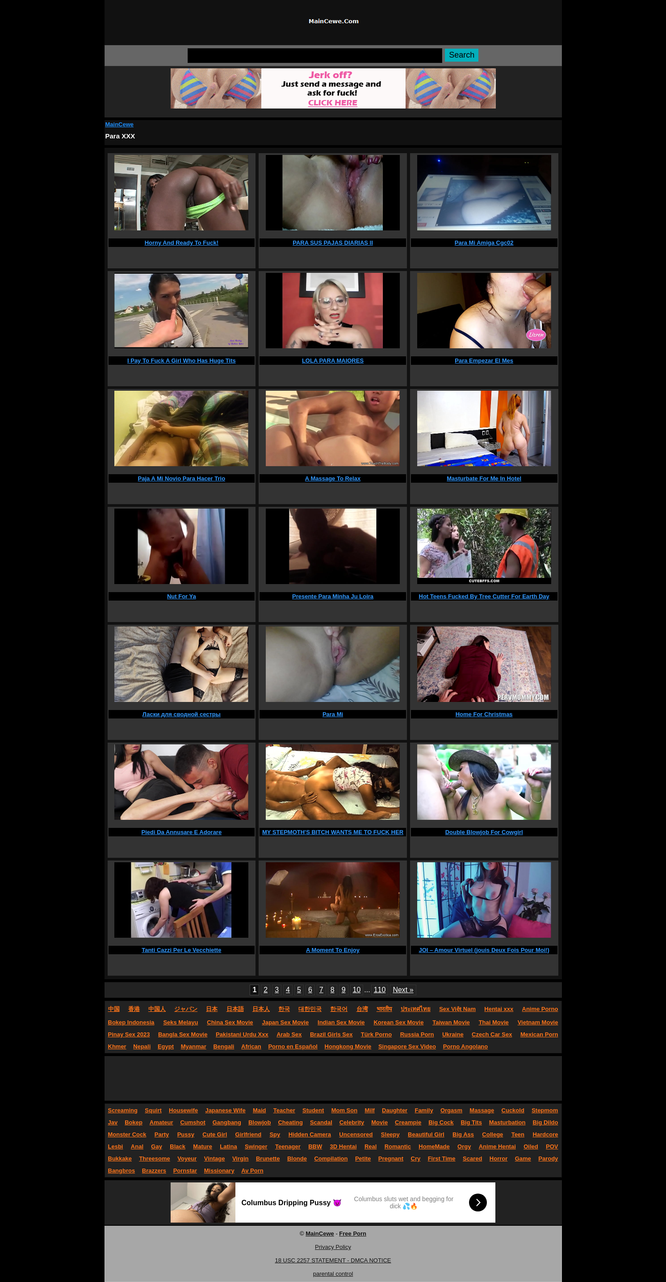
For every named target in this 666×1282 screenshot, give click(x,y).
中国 (114, 1009)
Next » (403, 990)
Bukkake (120, 1158)
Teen (517, 1134)
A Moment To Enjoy (333, 950)
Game (523, 1158)
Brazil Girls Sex (331, 1034)
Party (162, 1134)
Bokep (133, 1122)
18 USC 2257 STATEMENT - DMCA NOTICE (333, 1260)
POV (552, 1146)
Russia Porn (417, 1034)
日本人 (261, 1009)
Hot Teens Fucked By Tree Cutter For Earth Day (484, 596)
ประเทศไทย (416, 1009)
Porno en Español (293, 1046)
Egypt (166, 1046)
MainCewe (119, 124)
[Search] (315, 55)
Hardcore (545, 1134)
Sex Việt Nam (457, 1009)
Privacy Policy (333, 1247)
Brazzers (154, 1170)
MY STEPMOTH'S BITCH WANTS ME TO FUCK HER (332, 832)
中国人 (157, 1009)
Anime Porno (540, 1009)
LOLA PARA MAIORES (333, 360)
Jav (113, 1122)
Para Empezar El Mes (484, 360)
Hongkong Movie (348, 1046)
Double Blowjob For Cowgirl (484, 832)
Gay (156, 1146)
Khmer (117, 1046)
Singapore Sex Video (407, 1046)
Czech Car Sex (492, 1034)
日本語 (235, 1009)
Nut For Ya (181, 596)
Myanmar (193, 1046)
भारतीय (384, 1009)
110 (380, 990)
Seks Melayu (180, 1022)
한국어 (339, 1009)
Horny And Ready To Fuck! (181, 242)
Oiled (531, 1146)
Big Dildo (545, 1122)
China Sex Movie (230, 1022)
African (251, 1046)
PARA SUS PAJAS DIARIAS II (333, 242)
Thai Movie (494, 1022)
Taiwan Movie (451, 1022)
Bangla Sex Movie (183, 1034)
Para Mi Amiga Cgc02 (484, 242)
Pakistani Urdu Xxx (242, 1034)
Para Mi (333, 714)
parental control (333, 1273)
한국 (284, 1009)
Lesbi (115, 1146)
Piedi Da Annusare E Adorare (182, 832)
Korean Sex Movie (398, 1022)
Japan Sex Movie (285, 1022)
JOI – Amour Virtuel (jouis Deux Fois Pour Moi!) (484, 950)
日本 (212, 1009)
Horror (498, 1158)
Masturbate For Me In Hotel (484, 478)
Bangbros (121, 1170)
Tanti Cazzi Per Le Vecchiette (181, 950)
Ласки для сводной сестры (181, 714)
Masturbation (507, 1122)
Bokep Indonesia (131, 1022)
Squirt (153, 1110)
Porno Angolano (465, 1046)
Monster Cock (127, 1134)
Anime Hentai (497, 1146)
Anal (137, 1146)
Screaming (123, 1110)
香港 (134, 1009)
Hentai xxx (498, 1009)
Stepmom (545, 1110)
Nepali (142, 1046)
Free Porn (352, 1233)
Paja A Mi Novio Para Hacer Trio (182, 478)
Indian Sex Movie (341, 1022)
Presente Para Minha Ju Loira (332, 596)
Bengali (223, 1046)
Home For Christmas (484, 714)
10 (357, 990)
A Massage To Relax (332, 478)
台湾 (362, 1009)
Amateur (161, 1122)
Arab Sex (289, 1034)
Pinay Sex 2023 (129, 1034)
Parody (548, 1158)
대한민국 (310, 1009)
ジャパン (185, 1009)
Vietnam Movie (538, 1022)
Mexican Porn (539, 1034)
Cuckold (513, 1110)
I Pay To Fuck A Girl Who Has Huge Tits (181, 360)
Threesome (154, 1158)
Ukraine (453, 1034)
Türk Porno (376, 1034)
